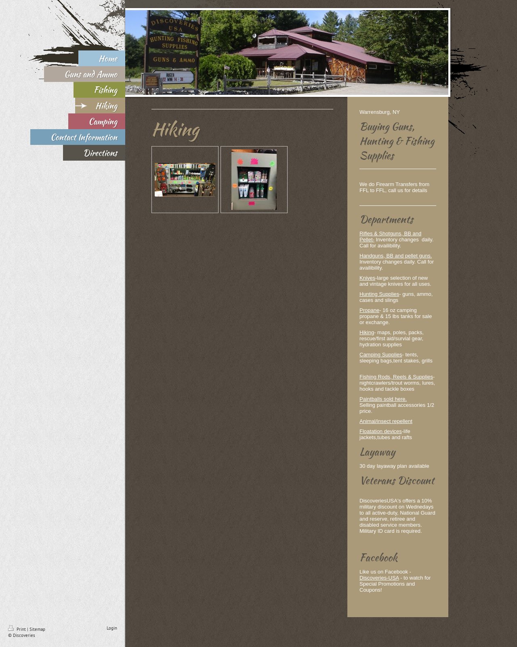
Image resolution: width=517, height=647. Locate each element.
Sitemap (37, 629)
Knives (367, 278)
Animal (367, 421)
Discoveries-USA (379, 578)
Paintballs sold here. (383, 399)
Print (17, 629)
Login (112, 628)
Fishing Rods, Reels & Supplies (396, 377)
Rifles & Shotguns (380, 233)
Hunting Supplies (379, 294)
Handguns (371, 256)
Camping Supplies (380, 355)
